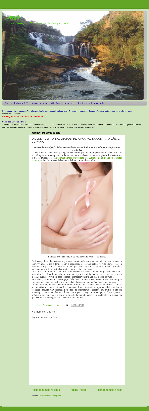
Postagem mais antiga (109, 389)
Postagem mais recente (46, 389)
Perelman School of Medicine (70, 158)
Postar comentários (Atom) (50, 396)
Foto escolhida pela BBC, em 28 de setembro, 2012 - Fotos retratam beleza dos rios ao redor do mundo (54, 103)
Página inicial (78, 389)
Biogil (12, 17)
